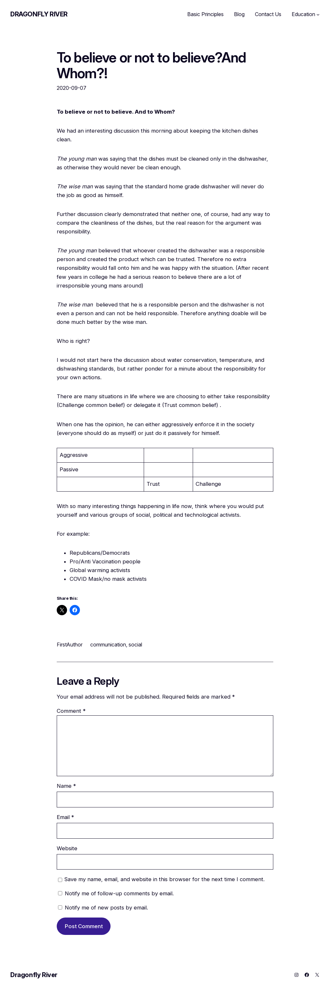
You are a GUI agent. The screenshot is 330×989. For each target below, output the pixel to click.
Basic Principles (205, 14)
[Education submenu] (318, 14)
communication (108, 644)
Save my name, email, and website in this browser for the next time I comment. (164, 879)
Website (67, 848)
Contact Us (268, 14)
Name (66, 786)
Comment (71, 711)
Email (65, 817)
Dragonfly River (39, 14)
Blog (239, 14)
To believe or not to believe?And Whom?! (151, 65)
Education (303, 14)
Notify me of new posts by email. (106, 907)
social (135, 644)
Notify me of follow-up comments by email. (119, 893)
